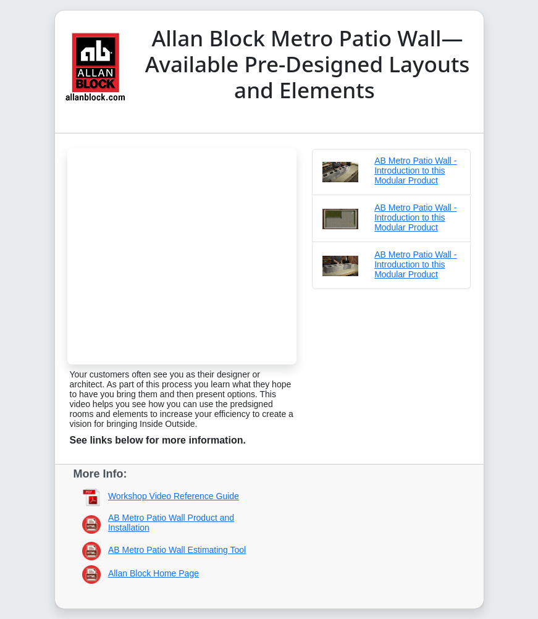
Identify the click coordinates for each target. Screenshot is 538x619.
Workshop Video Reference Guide (173, 496)
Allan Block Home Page (153, 573)
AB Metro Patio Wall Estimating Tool (177, 550)
